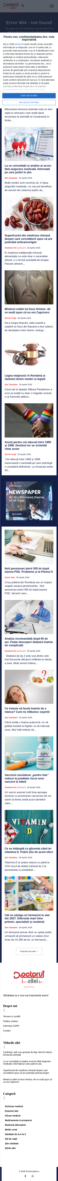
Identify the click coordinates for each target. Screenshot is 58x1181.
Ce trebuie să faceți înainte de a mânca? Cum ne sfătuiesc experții (27, 710)
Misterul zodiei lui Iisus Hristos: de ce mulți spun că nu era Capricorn (27, 310)
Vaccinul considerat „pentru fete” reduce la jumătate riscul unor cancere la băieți (27, 778)
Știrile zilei (10, 577)
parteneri (19, 44)
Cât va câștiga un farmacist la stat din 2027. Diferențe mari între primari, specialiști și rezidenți (27, 918)
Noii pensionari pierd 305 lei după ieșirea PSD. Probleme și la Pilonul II (29, 570)
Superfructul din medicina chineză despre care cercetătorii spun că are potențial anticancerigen (28, 239)
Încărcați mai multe (29, 951)
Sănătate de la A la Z (15, 248)
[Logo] (29, 977)
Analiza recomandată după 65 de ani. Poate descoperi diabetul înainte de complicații (29, 642)
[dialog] (29, 70)
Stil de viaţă (10, 318)
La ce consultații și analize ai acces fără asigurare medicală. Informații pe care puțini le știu (28, 169)
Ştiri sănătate (11, 178)
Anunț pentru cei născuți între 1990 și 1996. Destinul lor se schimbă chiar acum (28, 445)
